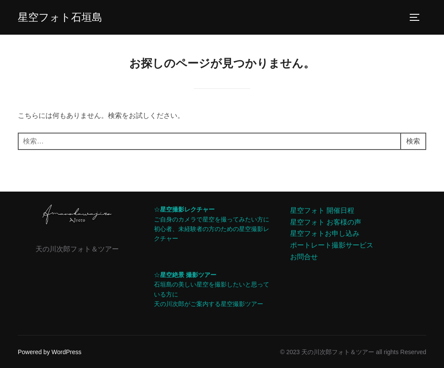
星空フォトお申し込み (324, 233)
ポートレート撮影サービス (331, 245)
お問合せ (304, 257)
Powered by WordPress (50, 351)
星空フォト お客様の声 (325, 222)
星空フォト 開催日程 (322, 210)
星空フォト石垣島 (60, 17)
